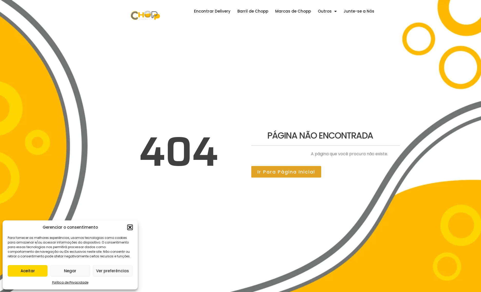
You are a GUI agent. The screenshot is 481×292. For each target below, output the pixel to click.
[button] (130, 227)
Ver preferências (112, 271)
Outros (327, 11)
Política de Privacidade (70, 282)
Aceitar (28, 271)
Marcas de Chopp (293, 11)
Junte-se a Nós (359, 11)
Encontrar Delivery (212, 11)
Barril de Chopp (252, 11)
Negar (70, 271)
